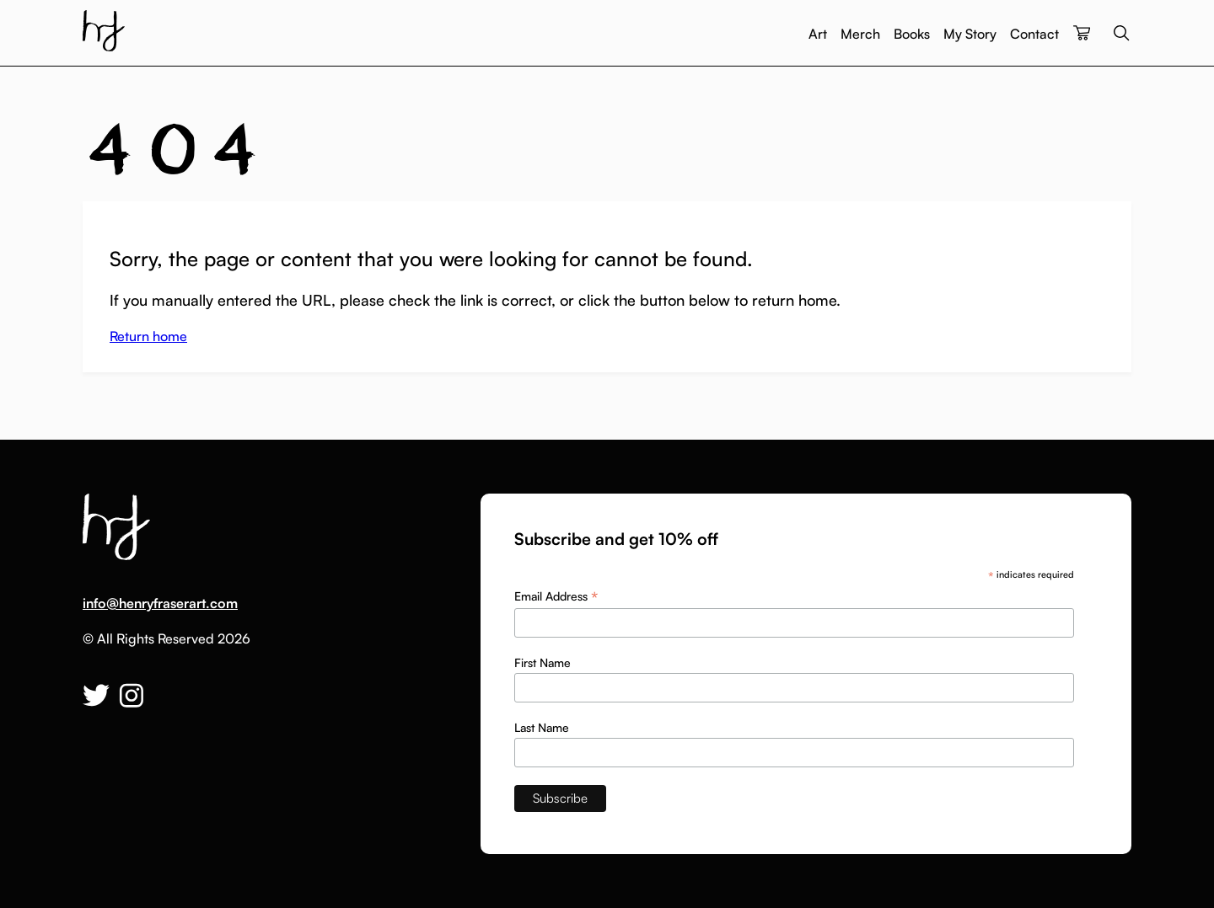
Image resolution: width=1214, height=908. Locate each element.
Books (912, 33)
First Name (542, 662)
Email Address (556, 596)
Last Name (541, 727)
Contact (1034, 33)
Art (817, 33)
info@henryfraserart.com (160, 603)
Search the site (1121, 33)
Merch (860, 33)
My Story (969, 33)
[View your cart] (1081, 33)
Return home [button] (148, 336)
